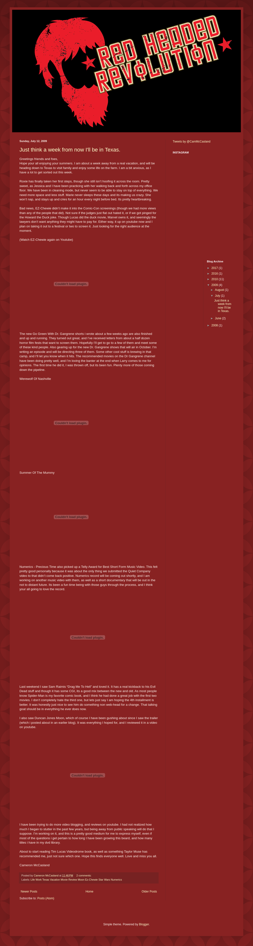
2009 (215, 285)
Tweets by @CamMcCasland (191, 141)
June (218, 318)
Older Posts (149, 891)
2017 (215, 268)
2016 (215, 273)
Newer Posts (29, 891)
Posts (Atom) (45, 898)
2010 (215, 279)
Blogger (144, 924)
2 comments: (84, 875)
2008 (215, 325)
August (220, 290)
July (218, 295)
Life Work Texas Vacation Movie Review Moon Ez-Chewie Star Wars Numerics (76, 879)
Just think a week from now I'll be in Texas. (69, 150)
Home (89, 891)
